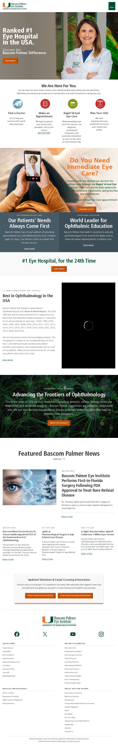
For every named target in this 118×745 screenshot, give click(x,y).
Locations (6, 665)
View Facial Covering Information (75, 595)
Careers (68, 728)
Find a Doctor (16, 113)
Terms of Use (48, 739)
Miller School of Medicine (12, 700)
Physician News (8, 703)
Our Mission (69, 700)
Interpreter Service (72, 669)
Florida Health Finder (73, 683)
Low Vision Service (72, 662)
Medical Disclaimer (36, 739)
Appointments (8, 658)
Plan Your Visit (99, 113)
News (67, 710)
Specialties (7, 651)
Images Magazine (71, 707)
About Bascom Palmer (73, 693)
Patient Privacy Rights (73, 676)
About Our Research (59, 423)
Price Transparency (72, 679)
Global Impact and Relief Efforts (77, 721)
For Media (69, 714)
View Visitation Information (40, 595)
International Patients (73, 665)
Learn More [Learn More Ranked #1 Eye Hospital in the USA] (10, 61)
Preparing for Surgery (73, 651)
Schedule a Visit (86, 209)
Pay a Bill (6, 672)
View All (59, 459)
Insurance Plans (9, 669)
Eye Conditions (8, 655)
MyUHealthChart (9, 676)
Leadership (69, 724)
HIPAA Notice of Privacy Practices (77, 739)
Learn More (59, 269)
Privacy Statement (59, 739)
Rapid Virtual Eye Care (11, 662)
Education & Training (11, 696)
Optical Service (70, 658)
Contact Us (69, 731)
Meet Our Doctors (72, 696)
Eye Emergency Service (73, 655)
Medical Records (71, 672)
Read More (8, 360)
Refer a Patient (8, 693)
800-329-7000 (44, 133)
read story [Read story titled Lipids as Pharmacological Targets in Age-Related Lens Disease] (47, 559)
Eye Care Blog (70, 717)
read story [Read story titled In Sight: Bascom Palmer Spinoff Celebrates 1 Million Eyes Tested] (86, 554)
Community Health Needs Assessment (79, 703)
